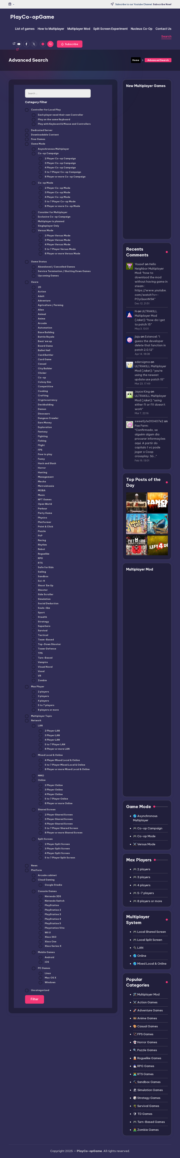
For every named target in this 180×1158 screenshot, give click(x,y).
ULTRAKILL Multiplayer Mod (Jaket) (146, 315)
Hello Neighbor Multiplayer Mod (149, 268)
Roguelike (40, 554)
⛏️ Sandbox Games (147, 1082)
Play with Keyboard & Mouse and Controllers (61, 124)
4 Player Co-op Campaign (57, 168)
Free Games (35, 139)
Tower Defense (44, 649)
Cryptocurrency (44, 400)
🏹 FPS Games (143, 1034)
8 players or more (45, 710)
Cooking (40, 391)
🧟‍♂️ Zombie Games (146, 1130)
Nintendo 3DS (50, 896)
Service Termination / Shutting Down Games (61, 271)
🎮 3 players (141, 877)
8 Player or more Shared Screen (60, 833)
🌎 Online (139, 956)
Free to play (42, 454)
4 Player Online (51, 794)
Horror (39, 468)
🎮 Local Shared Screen (149, 932)
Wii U (45, 932)
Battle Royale (43, 337)
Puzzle (39, 531)
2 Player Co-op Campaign (57, 158)
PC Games (41, 968)
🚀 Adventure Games (148, 1010)
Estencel (151, 336)
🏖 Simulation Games (148, 1090)
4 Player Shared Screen (56, 824)
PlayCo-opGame (32, 17)
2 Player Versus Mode (54, 236)
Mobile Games (43, 952)
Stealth (39, 617)
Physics (39, 518)
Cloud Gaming (43, 880)
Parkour (39, 509)
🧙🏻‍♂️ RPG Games (143, 1066)
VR (36, 676)
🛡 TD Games (142, 1114)
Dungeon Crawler (45, 418)
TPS (37, 653)
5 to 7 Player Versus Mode (57, 249)
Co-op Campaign (45, 153)
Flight (38, 445)
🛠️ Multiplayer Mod (146, 994)
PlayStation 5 (50, 923)
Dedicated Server (38, 130)
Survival (39, 631)
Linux (45, 973)
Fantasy (39, 432)
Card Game (41, 359)
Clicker (39, 373)
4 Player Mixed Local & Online (59, 760)
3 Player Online (51, 790)
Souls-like (41, 608)
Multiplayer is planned (48, 221)
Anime (38, 319)
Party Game (42, 513)
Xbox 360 (47, 937)
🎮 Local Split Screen (147, 940)
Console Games (44, 891)
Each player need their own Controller (57, 115)
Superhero (41, 626)
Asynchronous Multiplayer (50, 149)
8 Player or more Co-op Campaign (62, 177)
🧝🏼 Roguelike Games (147, 1058)
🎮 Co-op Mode (144, 836)
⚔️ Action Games (145, 1002)
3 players (40, 696)
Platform (33, 870)
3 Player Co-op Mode (54, 192)
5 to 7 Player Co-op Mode (57, 201)
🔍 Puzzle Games (145, 1050)
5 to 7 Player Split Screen (57, 858)
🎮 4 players (142, 885)
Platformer (41, 522)
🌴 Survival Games (146, 1106)
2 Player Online (51, 785)
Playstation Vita (51, 928)
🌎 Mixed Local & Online (149, 963)
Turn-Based (42, 658)
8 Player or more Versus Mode (59, 254)
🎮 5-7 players (143, 893)
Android (46, 957)
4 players (40, 701)
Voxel (38, 671)
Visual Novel (42, 667)
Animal (39, 314)
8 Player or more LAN (54, 749)
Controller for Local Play (43, 110)
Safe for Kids (43, 567)
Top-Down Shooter (46, 644)
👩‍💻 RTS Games (143, 1074)
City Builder (42, 368)
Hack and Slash (44, 463)
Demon (39, 409)
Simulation (41, 599)
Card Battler (42, 355)
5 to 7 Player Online (53, 799)
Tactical (40, 635)
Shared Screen (44, 810)
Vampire (40, 662)
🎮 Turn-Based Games (149, 1122)
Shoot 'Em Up (42, 585)
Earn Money (42, 423)
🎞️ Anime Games (145, 1018)
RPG (37, 558)
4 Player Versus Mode (54, 244)
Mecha (39, 482)
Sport (38, 613)
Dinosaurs (41, 414)
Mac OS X (47, 978)
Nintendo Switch (51, 901)
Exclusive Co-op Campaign (51, 217)
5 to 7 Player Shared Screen (58, 828)
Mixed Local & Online (47, 755)
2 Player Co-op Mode (54, 188)
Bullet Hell (41, 350)
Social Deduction (45, 603)
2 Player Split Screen (54, 844)
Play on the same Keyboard (51, 119)
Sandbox (40, 576)
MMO (38, 776)
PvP (37, 536)
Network (33, 720)
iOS (44, 962)
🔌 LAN (138, 948)
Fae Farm (141, 426)
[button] (69, 44)
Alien (38, 310)
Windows (47, 982)
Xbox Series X (50, 946)
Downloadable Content (42, 135)
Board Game (42, 346)
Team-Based (43, 640)
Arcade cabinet (44, 875)
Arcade (39, 323)
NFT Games (42, 499)
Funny (38, 459)
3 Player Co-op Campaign (57, 163)
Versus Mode (42, 230)
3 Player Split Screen (54, 849)
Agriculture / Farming (47, 305)
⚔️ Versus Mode (144, 844)
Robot (38, 549)
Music (38, 495)
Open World (42, 504)
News (31, 866)
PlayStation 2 (50, 910)
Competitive (42, 386)
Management (43, 477)
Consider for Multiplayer (49, 212)
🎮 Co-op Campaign (147, 828)
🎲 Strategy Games (146, 1098)
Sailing (39, 572)
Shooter (40, 590)
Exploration (42, 427)
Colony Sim (41, 382)
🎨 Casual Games (145, 1026)
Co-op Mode (42, 183)
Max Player (34, 687)
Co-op (39, 378)
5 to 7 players (43, 705)
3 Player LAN (49, 735)
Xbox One (47, 942)
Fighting (40, 436)
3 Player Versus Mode (54, 240)
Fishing (39, 441)
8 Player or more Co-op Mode (59, 206)
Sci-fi (38, 581)
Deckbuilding (42, 405)
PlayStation (49, 905)
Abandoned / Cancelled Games (53, 267)
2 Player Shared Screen (56, 815)
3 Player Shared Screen (56, 819)
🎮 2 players (141, 869)
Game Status (36, 262)
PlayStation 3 (50, 914)
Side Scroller (42, 594)
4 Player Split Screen (54, 853)
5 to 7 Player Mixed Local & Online (62, 765)
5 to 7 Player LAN (52, 744)
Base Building (43, 332)
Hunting (39, 472)
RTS (37, 563)
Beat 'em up (42, 341)
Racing (39, 540)
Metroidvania (43, 486)
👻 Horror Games (145, 1042)
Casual (39, 364)
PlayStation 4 (50, 919)
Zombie (39, 680)
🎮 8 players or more (147, 901)
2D (36, 287)
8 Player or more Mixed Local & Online (64, 769)
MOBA (38, 490)
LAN (37, 726)
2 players (40, 692)
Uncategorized (37, 990)
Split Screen (42, 839)
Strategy (40, 622)
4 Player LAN (49, 740)
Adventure (41, 301)
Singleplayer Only (45, 226)
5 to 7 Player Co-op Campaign (60, 172)
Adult (38, 296)
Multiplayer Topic (38, 716)
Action (39, 292)
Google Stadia (50, 885)
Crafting (40, 396)
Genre (31, 282)
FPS (37, 450)
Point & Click (42, 527)
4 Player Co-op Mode (54, 197)
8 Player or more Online (56, 803)
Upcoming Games (45, 276)
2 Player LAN (49, 731)
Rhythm (39, 545)
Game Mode (35, 144)
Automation (42, 328)
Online (39, 780)
